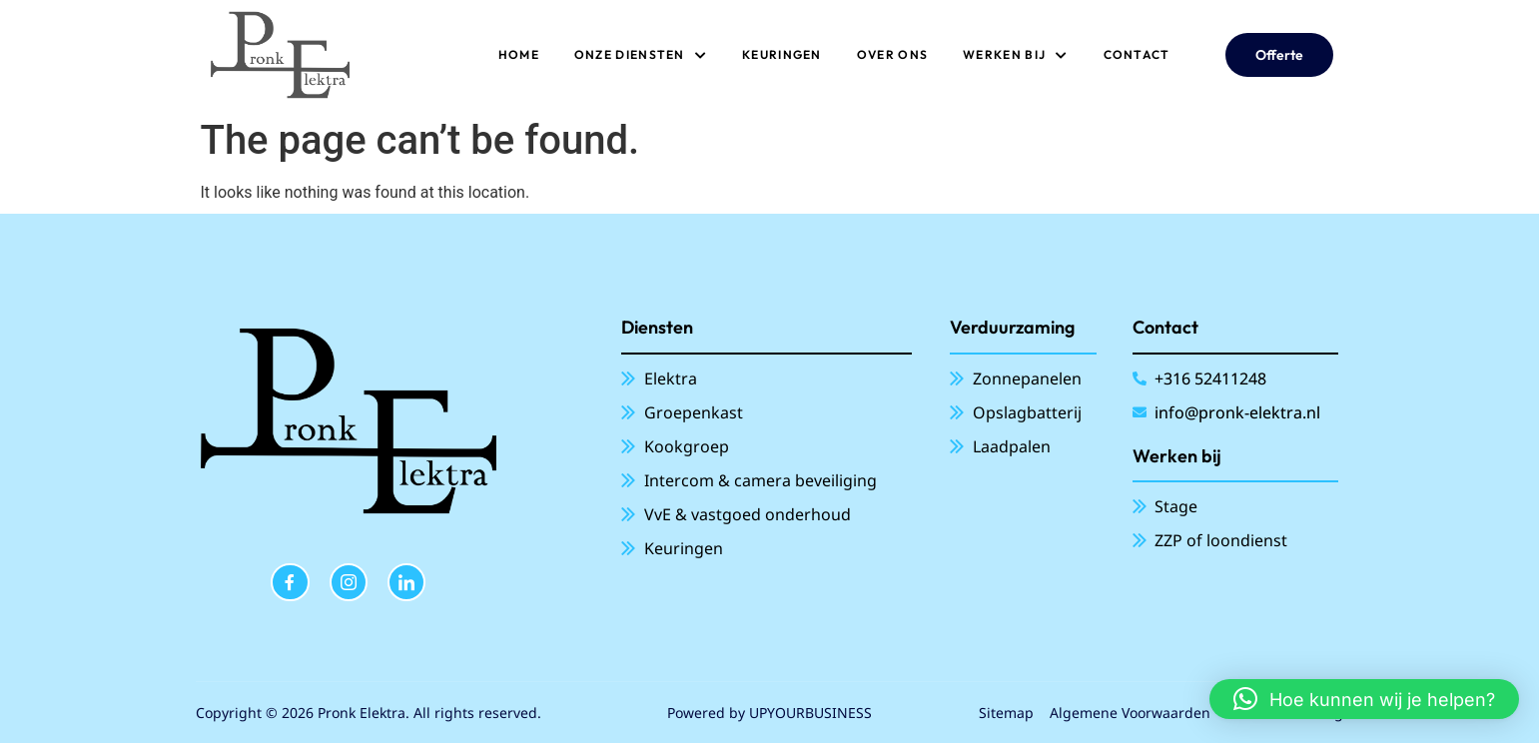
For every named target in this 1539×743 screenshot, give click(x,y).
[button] (1364, 699)
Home (518, 54)
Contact (1137, 54)
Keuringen (782, 54)
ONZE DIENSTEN (640, 55)
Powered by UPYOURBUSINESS (769, 712)
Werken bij (1015, 55)
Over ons (892, 54)
